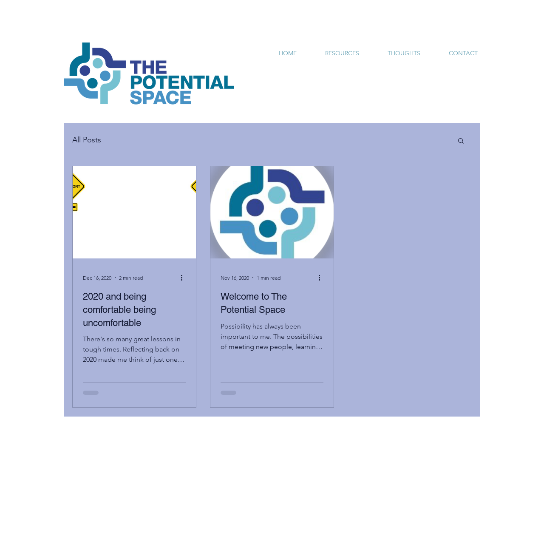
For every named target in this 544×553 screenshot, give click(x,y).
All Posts (86, 140)
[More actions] (184, 277)
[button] (461, 141)
